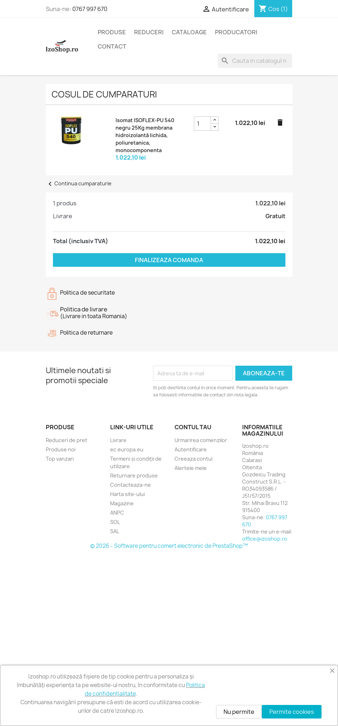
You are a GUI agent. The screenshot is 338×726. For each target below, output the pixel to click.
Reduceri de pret (66, 440)
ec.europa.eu (126, 449)
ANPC (117, 512)
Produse (112, 32)
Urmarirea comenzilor (201, 440)
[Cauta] (255, 61)
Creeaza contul (193, 458)
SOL (115, 522)
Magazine (122, 503)
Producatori (236, 32)
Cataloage (189, 32)
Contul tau (193, 427)
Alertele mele (191, 468)
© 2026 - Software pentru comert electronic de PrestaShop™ (169, 546)
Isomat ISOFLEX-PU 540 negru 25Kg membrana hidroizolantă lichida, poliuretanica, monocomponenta (145, 135)
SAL (114, 531)
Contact (112, 46)
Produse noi (60, 449)
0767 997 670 (89, 9)
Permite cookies (291, 712)
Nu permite (239, 712)
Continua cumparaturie (79, 183)
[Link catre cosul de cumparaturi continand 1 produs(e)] (273, 9)
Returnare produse (134, 475)
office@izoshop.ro (264, 538)
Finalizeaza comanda (169, 260)
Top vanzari (60, 458)
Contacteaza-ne (130, 484)
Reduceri (148, 32)
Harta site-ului (127, 494)
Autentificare (191, 449)
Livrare (118, 440)
